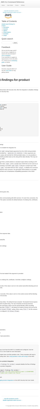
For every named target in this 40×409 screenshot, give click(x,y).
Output (5, 35)
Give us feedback (6, 55)
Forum (16, 5)
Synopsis (5, 29)
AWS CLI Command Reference (12, 2)
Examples (5, 33)
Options (5, 30)
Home (3, 5)
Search (15, 42)
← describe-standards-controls (10, 10)
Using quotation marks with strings (18, 356)
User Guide (10, 5)
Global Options (7, 32)
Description (6, 27)
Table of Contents (9, 21)
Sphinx (36, 405)
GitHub (23, 5)
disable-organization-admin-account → (12, 12)
